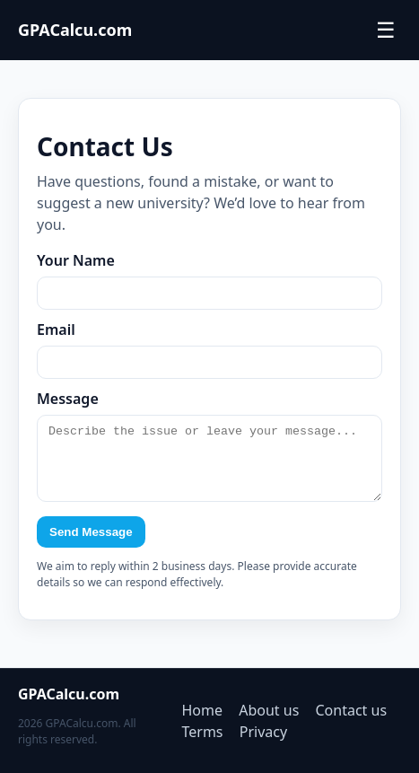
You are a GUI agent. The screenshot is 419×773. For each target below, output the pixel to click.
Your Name (76, 260)
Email (56, 329)
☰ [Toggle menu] (386, 30)
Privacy (263, 732)
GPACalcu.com (75, 29)
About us (269, 710)
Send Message (91, 545)
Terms (202, 732)
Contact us (352, 710)
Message (68, 398)
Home (202, 710)
